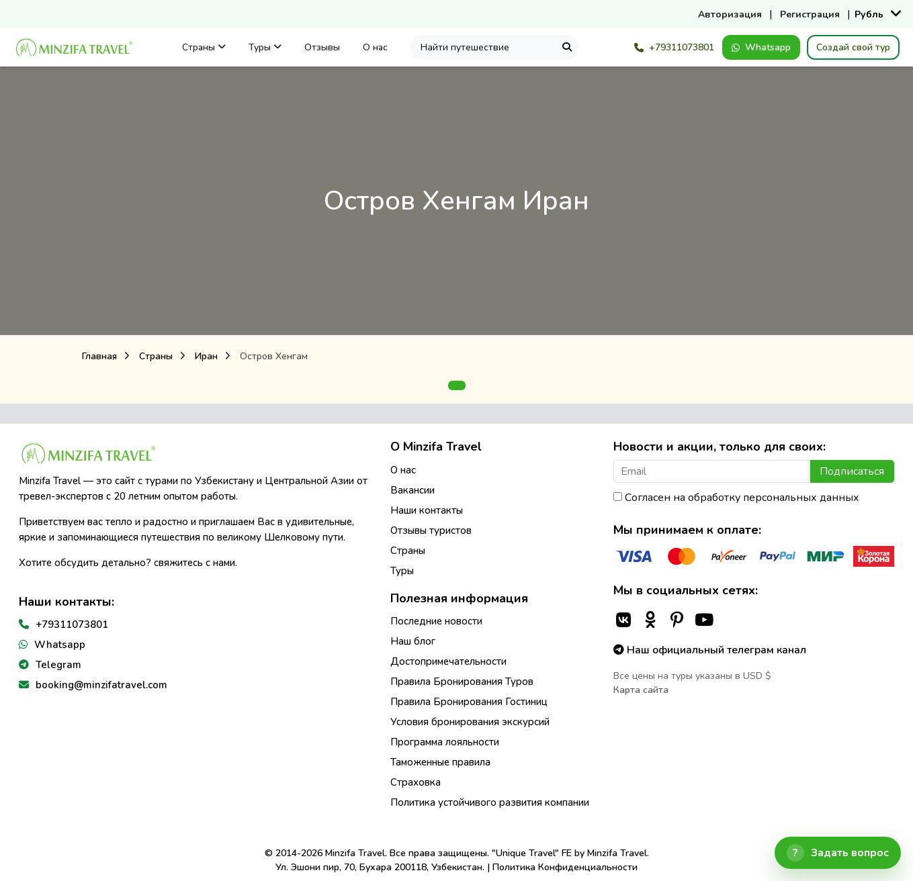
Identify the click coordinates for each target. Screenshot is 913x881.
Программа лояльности (444, 742)
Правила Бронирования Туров (461, 681)
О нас (375, 47)
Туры (265, 47)
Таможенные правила (440, 762)
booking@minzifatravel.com (101, 685)
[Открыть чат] (838, 853)
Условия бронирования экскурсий (470, 722)
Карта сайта (640, 690)
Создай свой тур (853, 47)
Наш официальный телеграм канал (709, 650)
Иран (206, 356)
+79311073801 (674, 47)
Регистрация (810, 14)
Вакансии (412, 490)
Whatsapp (761, 47)
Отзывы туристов (431, 530)
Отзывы (322, 47)
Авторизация (730, 14)
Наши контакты (426, 510)
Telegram (58, 664)
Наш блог (412, 641)
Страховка (415, 782)
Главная (99, 356)
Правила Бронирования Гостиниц (469, 701)
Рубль (869, 14)
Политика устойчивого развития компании (489, 802)
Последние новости (436, 621)
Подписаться (852, 471)
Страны (204, 47)
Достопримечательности (448, 661)
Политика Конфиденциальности (565, 867)
